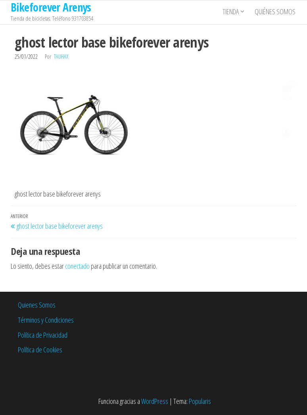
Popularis (200, 401)
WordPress (154, 401)
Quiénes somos (275, 12)
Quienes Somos (37, 305)
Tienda (231, 12)
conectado (77, 266)
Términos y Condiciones (46, 320)
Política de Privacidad (42, 335)
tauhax (61, 56)
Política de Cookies (40, 349)
